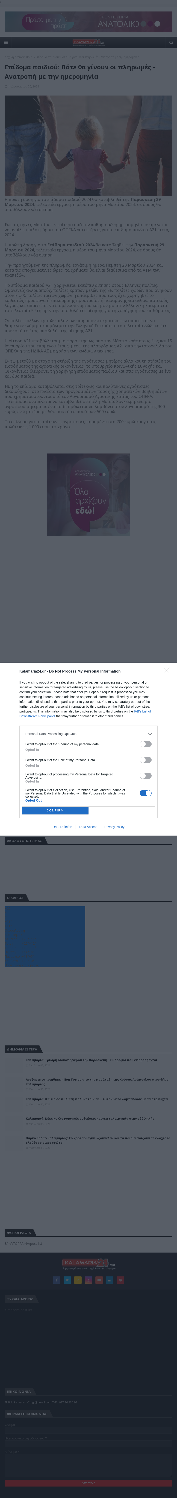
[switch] (146, 744)
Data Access (88, 827)
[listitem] (88, 734)
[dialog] (88, 749)
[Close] (168, 671)
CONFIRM (55, 810)
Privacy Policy (114, 827)
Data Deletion (62, 827)
